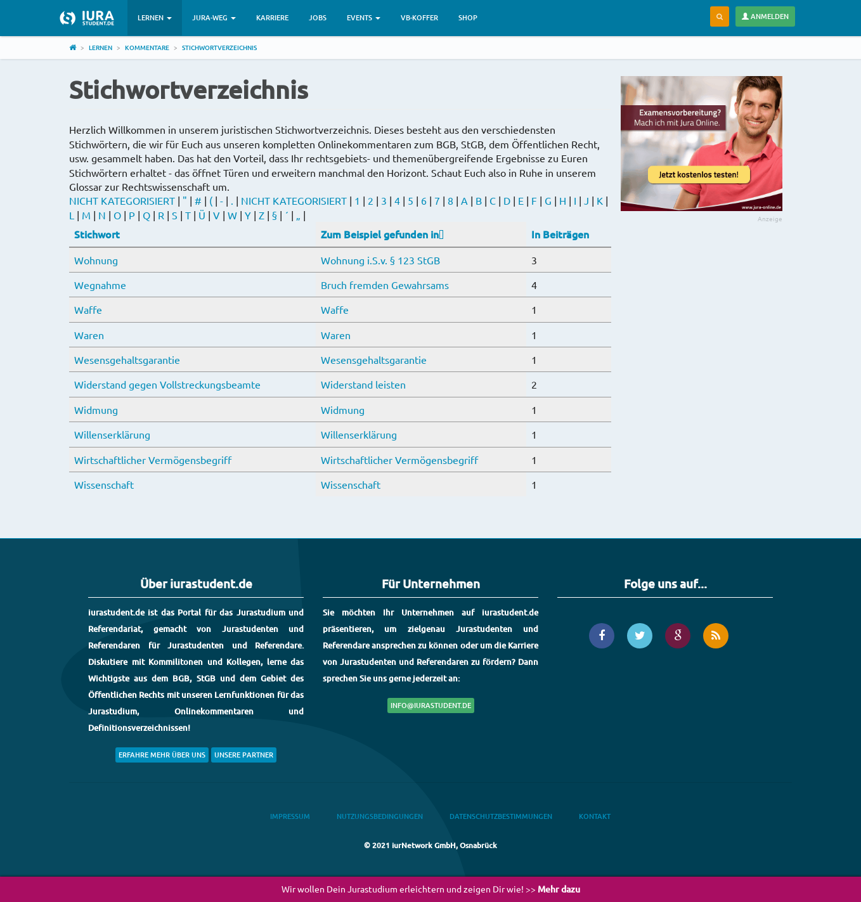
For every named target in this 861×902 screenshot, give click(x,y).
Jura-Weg (214, 17)
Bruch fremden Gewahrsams (385, 284)
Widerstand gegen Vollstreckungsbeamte (167, 384)
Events (363, 17)
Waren (89, 334)
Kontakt (595, 816)
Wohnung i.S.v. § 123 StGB (380, 260)
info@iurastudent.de (431, 705)
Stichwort (97, 234)
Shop (467, 17)
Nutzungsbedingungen (380, 816)
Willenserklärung (112, 434)
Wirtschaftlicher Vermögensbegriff (152, 459)
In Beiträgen (560, 234)
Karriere (272, 17)
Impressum (290, 816)
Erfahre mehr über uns (162, 754)
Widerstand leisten (363, 384)
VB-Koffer (419, 17)
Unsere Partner (243, 754)
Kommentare (147, 47)
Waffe (88, 309)
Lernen (155, 17)
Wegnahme (100, 284)
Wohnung (96, 260)
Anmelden (765, 16)
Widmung (96, 409)
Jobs (318, 17)
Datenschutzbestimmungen (501, 816)
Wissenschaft (104, 484)
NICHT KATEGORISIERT (122, 200)
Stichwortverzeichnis (219, 47)
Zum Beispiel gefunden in (382, 234)
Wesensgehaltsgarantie (127, 359)
